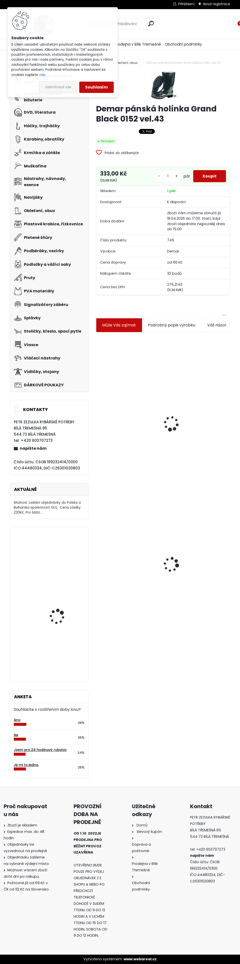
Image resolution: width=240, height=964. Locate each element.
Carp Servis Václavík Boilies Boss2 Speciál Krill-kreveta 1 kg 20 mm (63, 651)
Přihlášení (186, 3)
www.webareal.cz (140, 959)
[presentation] (98, 415)
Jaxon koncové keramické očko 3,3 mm (124, 398)
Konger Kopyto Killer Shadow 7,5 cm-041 (196, 562)
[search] (151, 23)
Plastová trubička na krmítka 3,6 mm (196, 400)
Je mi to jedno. (26, 765)
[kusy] (167, 178)
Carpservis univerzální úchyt (61, 552)
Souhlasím (96, 87)
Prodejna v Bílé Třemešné (137, 44)
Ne (16, 735)
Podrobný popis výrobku (171, 329)
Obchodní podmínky (183, 44)
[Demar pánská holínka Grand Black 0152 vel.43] (163, 85)
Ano (17, 720)
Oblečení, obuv (125, 62)
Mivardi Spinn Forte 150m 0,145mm (63, 599)
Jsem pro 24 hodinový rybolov (40, 750)
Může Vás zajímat (119, 329)
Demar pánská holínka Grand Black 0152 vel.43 (128, 560)
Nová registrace (216, 3)
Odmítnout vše (58, 87)
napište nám (33, 448)
